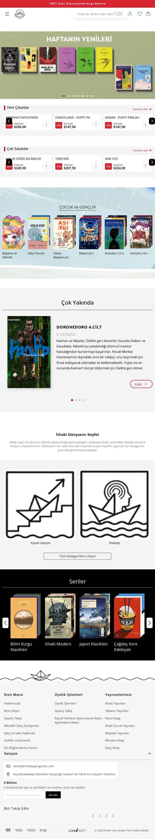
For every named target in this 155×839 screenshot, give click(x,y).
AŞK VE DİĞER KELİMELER (23, 159)
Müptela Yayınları (117, 733)
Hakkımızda (12, 703)
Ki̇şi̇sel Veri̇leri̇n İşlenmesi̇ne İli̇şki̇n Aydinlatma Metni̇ (78, 720)
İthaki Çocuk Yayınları (120, 726)
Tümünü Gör (142, 109)
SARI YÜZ (111, 159)
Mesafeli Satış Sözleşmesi (21, 726)
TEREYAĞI (62, 159)
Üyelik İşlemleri (65, 703)
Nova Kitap (112, 718)
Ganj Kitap (112, 748)
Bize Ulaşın (11, 711)
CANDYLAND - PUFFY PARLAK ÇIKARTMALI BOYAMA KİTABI (72, 117)
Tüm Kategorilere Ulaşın (77, 556)
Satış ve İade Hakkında (19, 733)
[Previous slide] (9, 121)
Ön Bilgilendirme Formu (21, 748)
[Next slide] (152, 121)
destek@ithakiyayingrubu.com (33, 766)
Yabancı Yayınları (117, 711)
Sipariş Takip (13, 718)
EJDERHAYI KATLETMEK (22, 117)
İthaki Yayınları (115, 703)
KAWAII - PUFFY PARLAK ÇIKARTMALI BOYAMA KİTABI (122, 117)
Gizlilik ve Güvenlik (17, 740)
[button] (72, 400)
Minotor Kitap (114, 740)
